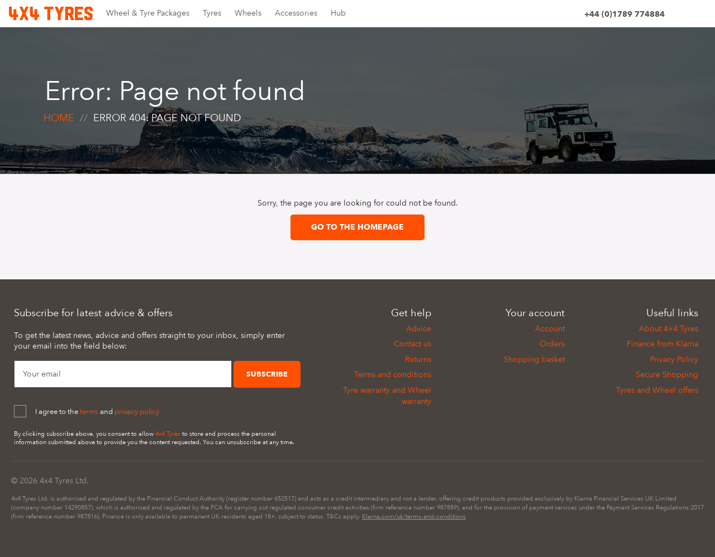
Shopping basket (534, 359)
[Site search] (678, 16)
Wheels (248, 13)
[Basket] (699, 16)
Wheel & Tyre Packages (147, 13)
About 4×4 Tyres (668, 328)
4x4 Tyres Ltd (63, 480)
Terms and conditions (392, 374)
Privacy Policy (674, 359)
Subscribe (267, 374)
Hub (338, 13)
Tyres (212, 13)
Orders (552, 344)
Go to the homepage (357, 227)
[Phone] (624, 16)
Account (550, 328)
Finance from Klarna (662, 344)
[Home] (51, 12)
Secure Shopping (667, 374)
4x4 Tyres (167, 434)
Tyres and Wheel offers (657, 390)
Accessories (296, 13)
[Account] (571, 16)
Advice (418, 328)
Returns (418, 359)
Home (59, 118)
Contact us (412, 344)
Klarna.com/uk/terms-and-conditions (414, 516)
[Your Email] (123, 374)
